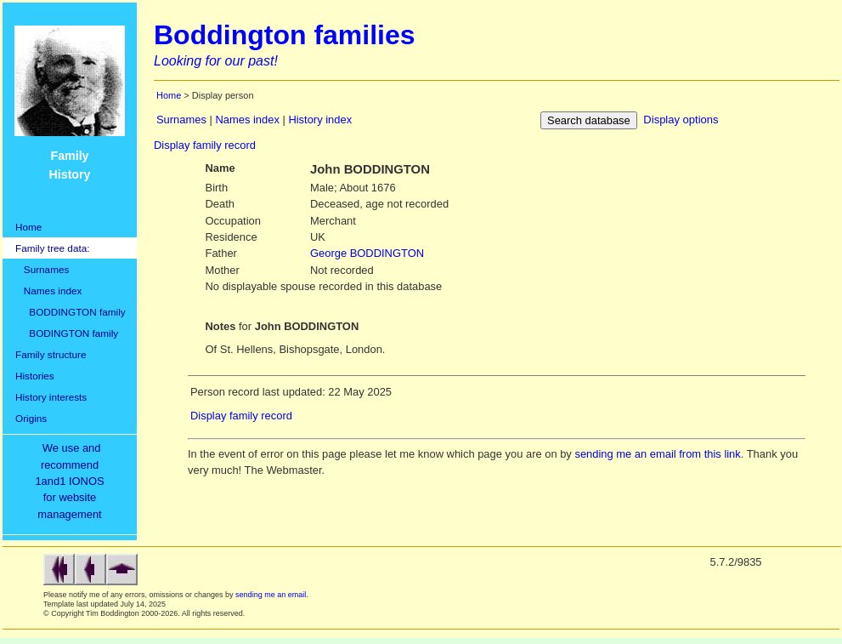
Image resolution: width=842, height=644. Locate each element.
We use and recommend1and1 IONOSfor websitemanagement (72, 481)
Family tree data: (52, 248)
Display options (680, 119)
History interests (51, 396)
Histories (34, 375)
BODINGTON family (66, 333)
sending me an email (270, 594)
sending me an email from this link (657, 453)
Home (28, 226)
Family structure (51, 354)
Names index (48, 290)
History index (320, 119)
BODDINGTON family (70, 311)
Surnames (42, 269)
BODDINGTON (367, 253)
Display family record (205, 145)
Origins (31, 418)
